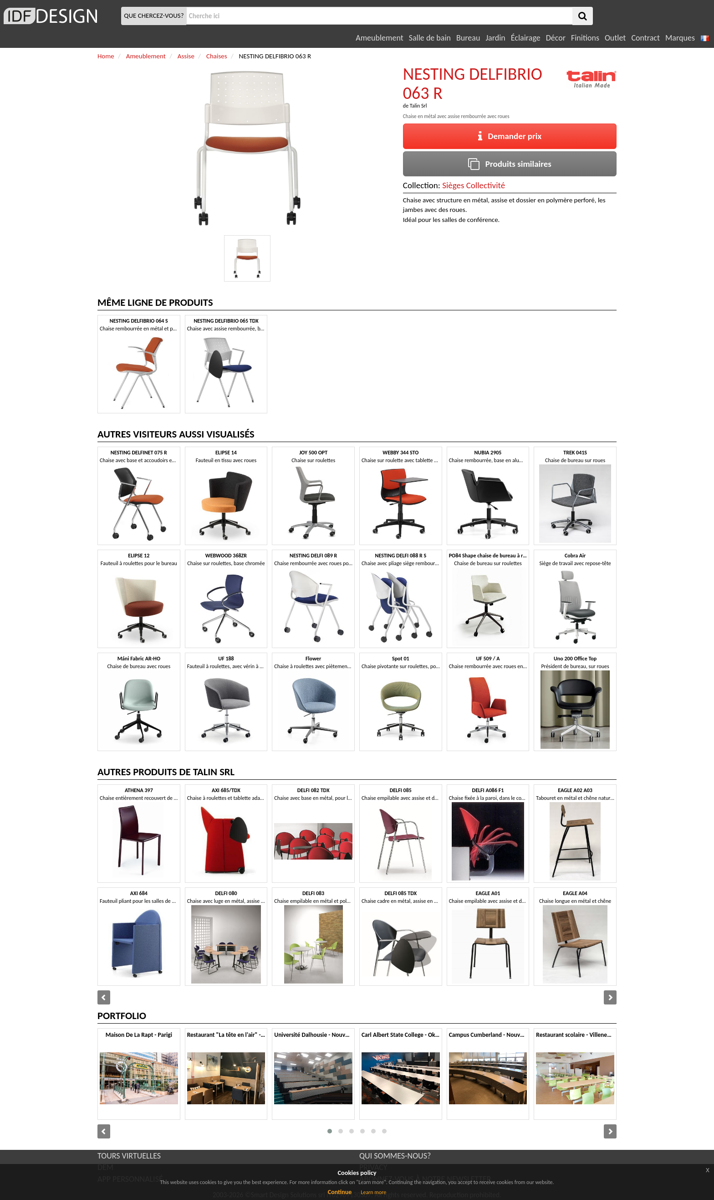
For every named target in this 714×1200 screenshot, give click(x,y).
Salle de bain (430, 38)
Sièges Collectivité (473, 185)
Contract (645, 38)
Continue (340, 1192)
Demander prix (510, 136)
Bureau (468, 38)
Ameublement (379, 38)
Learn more (373, 1192)
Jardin (495, 38)
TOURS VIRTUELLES (129, 1156)
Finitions (585, 38)
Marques (680, 38)
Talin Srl (418, 106)
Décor (556, 38)
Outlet (615, 38)
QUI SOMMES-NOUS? (395, 1156)
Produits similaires (509, 164)
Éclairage (526, 38)
